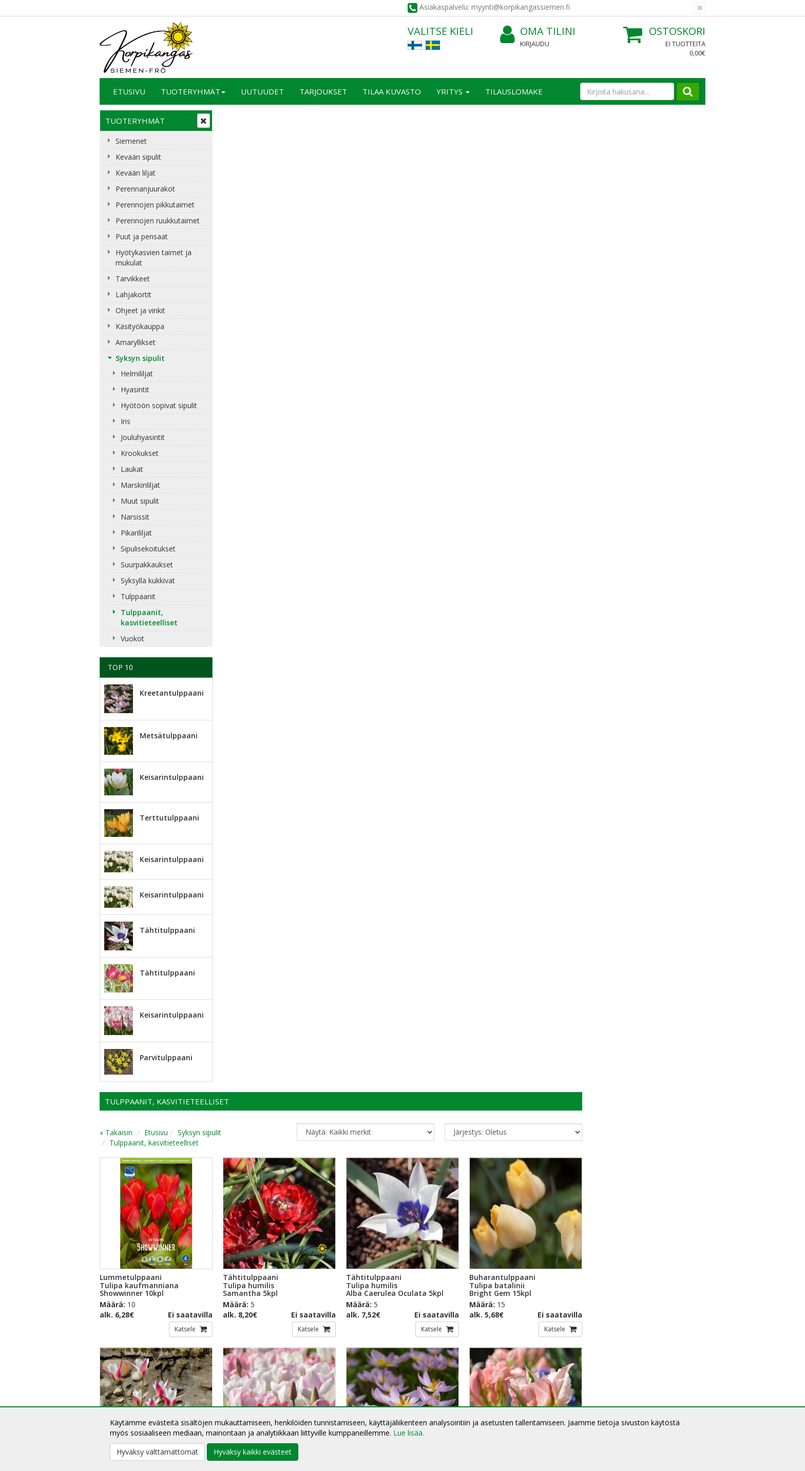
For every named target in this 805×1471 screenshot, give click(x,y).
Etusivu (129, 91)
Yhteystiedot (122, 1371)
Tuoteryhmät (193, 91)
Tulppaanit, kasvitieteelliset (149, 617)
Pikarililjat (136, 533)
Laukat (132, 469)
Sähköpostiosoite (260, 1250)
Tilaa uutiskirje (258, 1291)
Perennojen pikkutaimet (155, 204)
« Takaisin (239, 151)
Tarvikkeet (133, 278)
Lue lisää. (408, 1433)
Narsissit (135, 517)
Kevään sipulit (138, 157)
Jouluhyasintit (143, 437)
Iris (125, 421)
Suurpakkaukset (147, 564)
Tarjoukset (323, 91)
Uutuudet (262, 91)
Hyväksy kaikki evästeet (253, 1452)
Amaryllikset (136, 342)
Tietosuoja (242, 1355)
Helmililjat (137, 373)
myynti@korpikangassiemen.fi (647, 1270)
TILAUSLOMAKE (514, 91)
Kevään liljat (136, 173)
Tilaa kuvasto (391, 91)
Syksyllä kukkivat (148, 580)
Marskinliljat (140, 485)
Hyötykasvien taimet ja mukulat (153, 257)
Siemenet (131, 141)
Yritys (453, 91)
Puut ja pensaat (142, 236)
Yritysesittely (122, 1355)
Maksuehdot (245, 1401)
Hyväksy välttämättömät (157, 1452)
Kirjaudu (534, 43)
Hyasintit (135, 389)
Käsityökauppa (140, 326)
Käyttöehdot (245, 1386)
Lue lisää (433, 1273)
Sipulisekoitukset (148, 548)
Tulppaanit (138, 596)
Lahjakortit (133, 294)
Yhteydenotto (123, 1386)
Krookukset (140, 453)
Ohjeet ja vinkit (140, 310)
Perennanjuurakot (145, 189)
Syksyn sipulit (140, 358)
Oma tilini (538, 31)
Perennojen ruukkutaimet (158, 220)
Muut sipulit (140, 501)
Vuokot (132, 638)
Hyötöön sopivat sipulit (159, 405)
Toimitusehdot (248, 1371)
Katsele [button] (309, 346)
